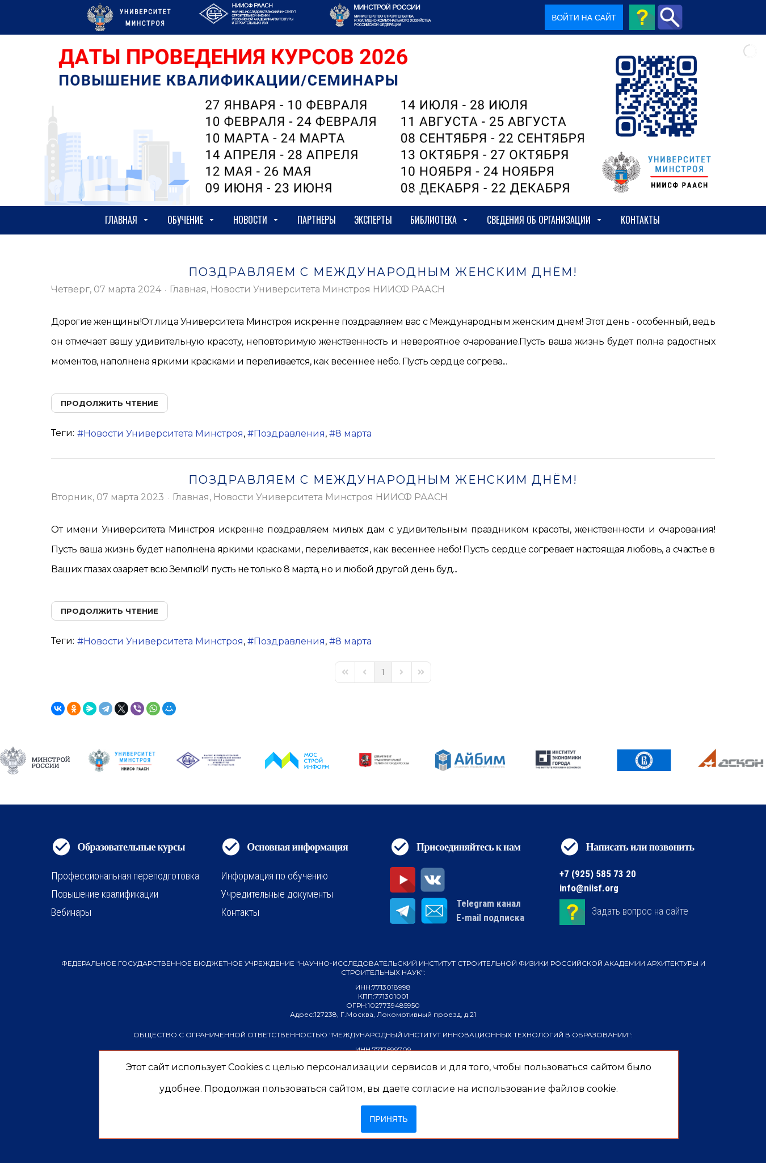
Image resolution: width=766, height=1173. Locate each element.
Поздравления (289, 433)
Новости (256, 219)
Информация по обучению (274, 876)
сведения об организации (545, 219)
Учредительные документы (277, 894)
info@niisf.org (588, 888)
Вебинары (71, 912)
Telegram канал (488, 903)
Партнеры (316, 220)
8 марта (353, 433)
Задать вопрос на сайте (640, 911)
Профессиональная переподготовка (125, 876)
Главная (127, 219)
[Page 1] (383, 672)
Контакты (640, 220)
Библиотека (439, 219)
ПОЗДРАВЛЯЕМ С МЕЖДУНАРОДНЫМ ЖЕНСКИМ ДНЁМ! (383, 272)
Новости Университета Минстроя (163, 433)
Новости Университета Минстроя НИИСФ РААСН (328, 289)
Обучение (191, 219)
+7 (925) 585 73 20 (597, 873)
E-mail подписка (490, 917)
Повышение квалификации (104, 894)
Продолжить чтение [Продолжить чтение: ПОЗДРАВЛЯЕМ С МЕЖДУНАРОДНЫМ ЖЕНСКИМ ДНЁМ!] (109, 403)
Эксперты (373, 220)
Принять (388, 1119)
